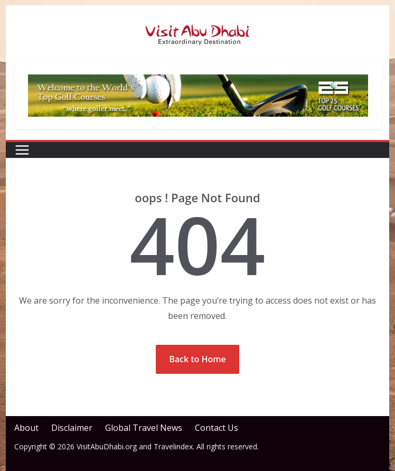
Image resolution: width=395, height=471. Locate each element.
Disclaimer (71, 428)
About (26, 428)
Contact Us (216, 428)
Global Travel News (143, 428)
